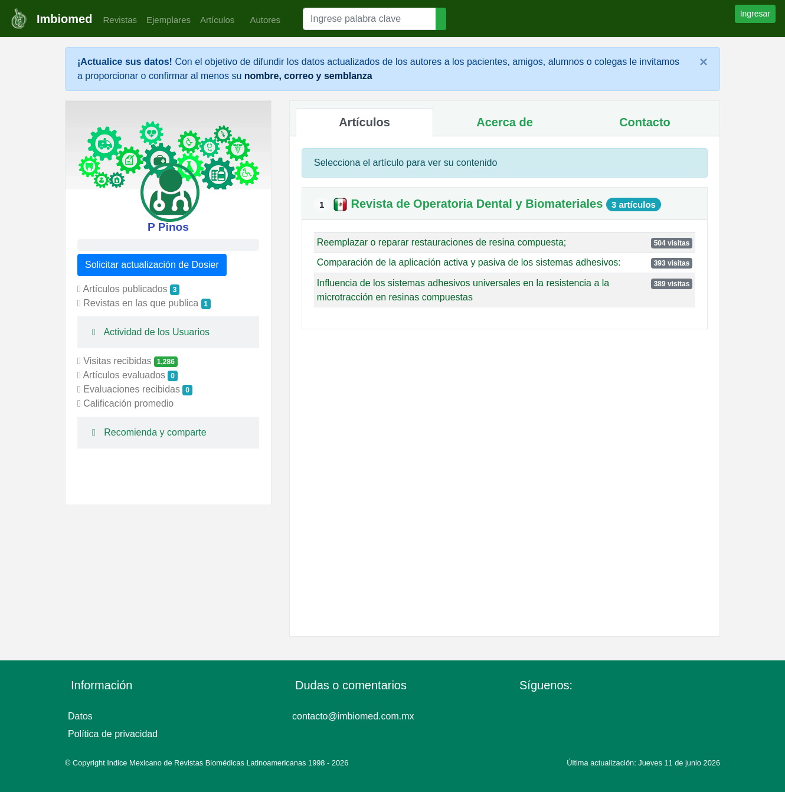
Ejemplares (168, 20)
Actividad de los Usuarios (148, 332)
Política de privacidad (113, 734)
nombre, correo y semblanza (308, 76)
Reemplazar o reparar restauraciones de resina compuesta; (441, 242)
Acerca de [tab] (504, 122)
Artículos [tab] (364, 122)
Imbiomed (64, 18)
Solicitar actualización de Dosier (152, 265)
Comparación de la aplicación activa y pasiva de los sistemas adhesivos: (469, 262)
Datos (80, 716)
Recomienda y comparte (146, 432)
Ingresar (755, 13)
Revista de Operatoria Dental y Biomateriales (478, 203)
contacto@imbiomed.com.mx (353, 716)
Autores (262, 20)
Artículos (217, 20)
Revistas (117, 20)
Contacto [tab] (644, 122)
